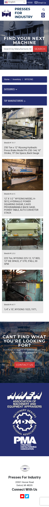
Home (7, 79)
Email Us (40, 2)
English (10, 2)
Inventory (17, 79)
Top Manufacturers (15, 100)
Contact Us (24, 364)
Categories (10, 89)
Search (40, 49)
